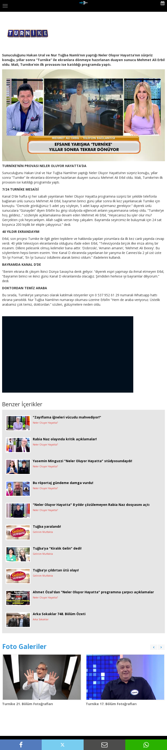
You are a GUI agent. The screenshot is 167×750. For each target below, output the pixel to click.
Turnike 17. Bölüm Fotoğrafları (111, 704)
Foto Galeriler (24, 646)
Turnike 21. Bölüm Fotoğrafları (27, 704)
